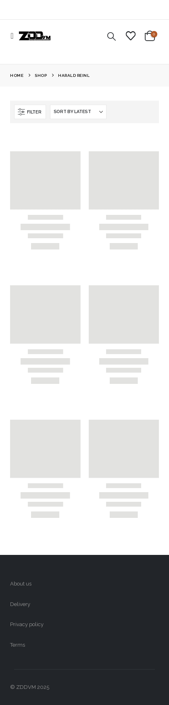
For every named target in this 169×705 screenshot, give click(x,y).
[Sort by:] (78, 112)
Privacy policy (27, 624)
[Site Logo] (35, 36)
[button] (14, 36)
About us (20, 584)
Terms (17, 645)
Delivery (20, 604)
